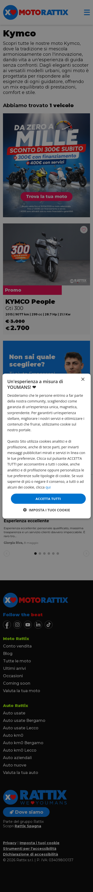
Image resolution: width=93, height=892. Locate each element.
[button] (46, 510)
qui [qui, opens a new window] (48, 487)
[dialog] (46, 446)
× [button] (83, 379)
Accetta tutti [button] (48, 498)
